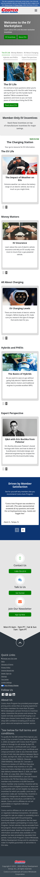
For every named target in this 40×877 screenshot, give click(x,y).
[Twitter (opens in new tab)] (6, 694)
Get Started (20, 593)
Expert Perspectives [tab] (29, 57)
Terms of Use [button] (8, 5)
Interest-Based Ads (7, 670)
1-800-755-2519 (20, 571)
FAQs (3, 662)
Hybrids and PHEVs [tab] (10, 57)
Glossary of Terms (7, 664)
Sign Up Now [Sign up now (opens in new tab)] (20, 615)
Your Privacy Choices (10, 685)
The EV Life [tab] (6, 53)
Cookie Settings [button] (6, 682)
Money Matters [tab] (17, 53)
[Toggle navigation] (36, 10)
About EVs (22, 37)
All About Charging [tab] (31, 53)
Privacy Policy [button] (18, 5)
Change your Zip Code (9, 659)
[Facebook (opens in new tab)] (3, 694)
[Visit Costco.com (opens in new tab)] (20, 862)
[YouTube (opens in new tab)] (13, 694)
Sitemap (4, 676)
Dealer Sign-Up (6, 673)
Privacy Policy (5, 667)
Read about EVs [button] (11, 105)
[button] (3, 207)
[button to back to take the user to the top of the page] (20, 642)
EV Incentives (10, 37)
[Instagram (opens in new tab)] (10, 694)
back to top (34, 139)
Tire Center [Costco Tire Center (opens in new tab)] (5, 679)
